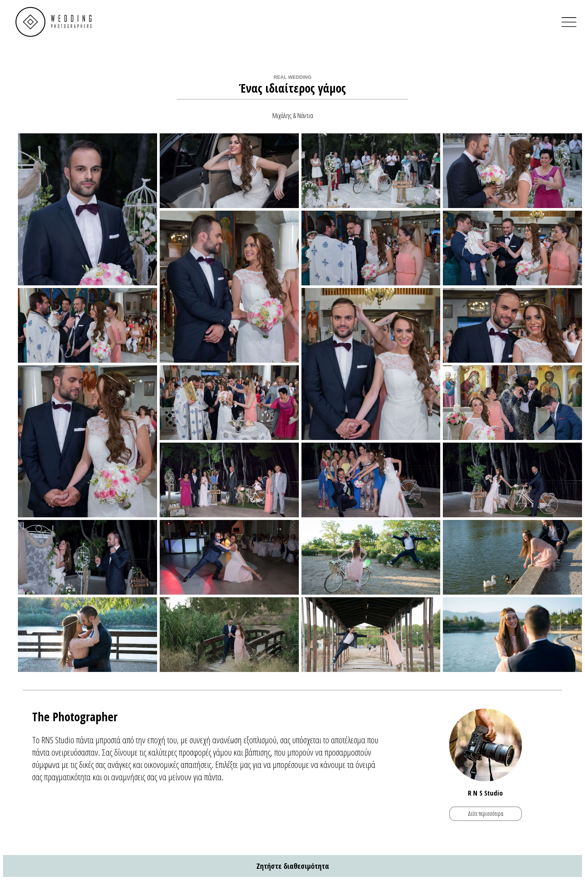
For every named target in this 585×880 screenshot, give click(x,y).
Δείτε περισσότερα (485, 813)
